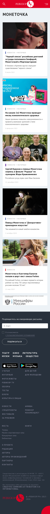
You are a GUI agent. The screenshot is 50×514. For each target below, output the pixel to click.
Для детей (31, 371)
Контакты (7, 465)
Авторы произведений (11, 457)
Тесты (5, 390)
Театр (5, 353)
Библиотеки (6, 438)
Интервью (7, 375)
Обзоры (6, 387)
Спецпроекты (9, 410)
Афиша (29, 406)
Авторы (6, 453)
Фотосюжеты (9, 379)
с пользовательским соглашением (20, 335)
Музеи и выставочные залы (11, 432)
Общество (32, 356)
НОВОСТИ (11, 53)
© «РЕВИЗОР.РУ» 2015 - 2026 (36, 498)
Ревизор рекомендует (32, 411)
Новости (7, 406)
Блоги (5, 394)
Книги (28, 426)
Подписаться (14, 342)
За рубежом (8, 418)
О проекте (7, 445)
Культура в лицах (11, 398)
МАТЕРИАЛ (21, 53)
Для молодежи (33, 375)
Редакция (7, 449)
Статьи (6, 371)
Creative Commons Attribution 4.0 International (21, 488)
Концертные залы (9, 435)
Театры (5, 430)
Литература (30, 353)
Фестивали (8, 414)
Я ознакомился (11, 332)
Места (5, 426)
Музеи (5, 356)
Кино (16, 353)
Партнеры (7, 461)
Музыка (17, 356)
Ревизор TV (8, 383)
